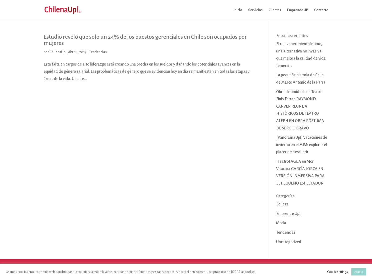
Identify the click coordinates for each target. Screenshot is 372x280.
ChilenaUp (57, 52)
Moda (281, 223)
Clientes (275, 10)
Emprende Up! (288, 214)
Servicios (255, 10)
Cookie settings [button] (337, 272)
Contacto (321, 10)
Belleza (282, 204)
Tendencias (98, 52)
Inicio (238, 10)
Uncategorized (288, 242)
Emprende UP (297, 10)
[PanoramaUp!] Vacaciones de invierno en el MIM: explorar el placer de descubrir (301, 144)
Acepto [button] (358, 271)
